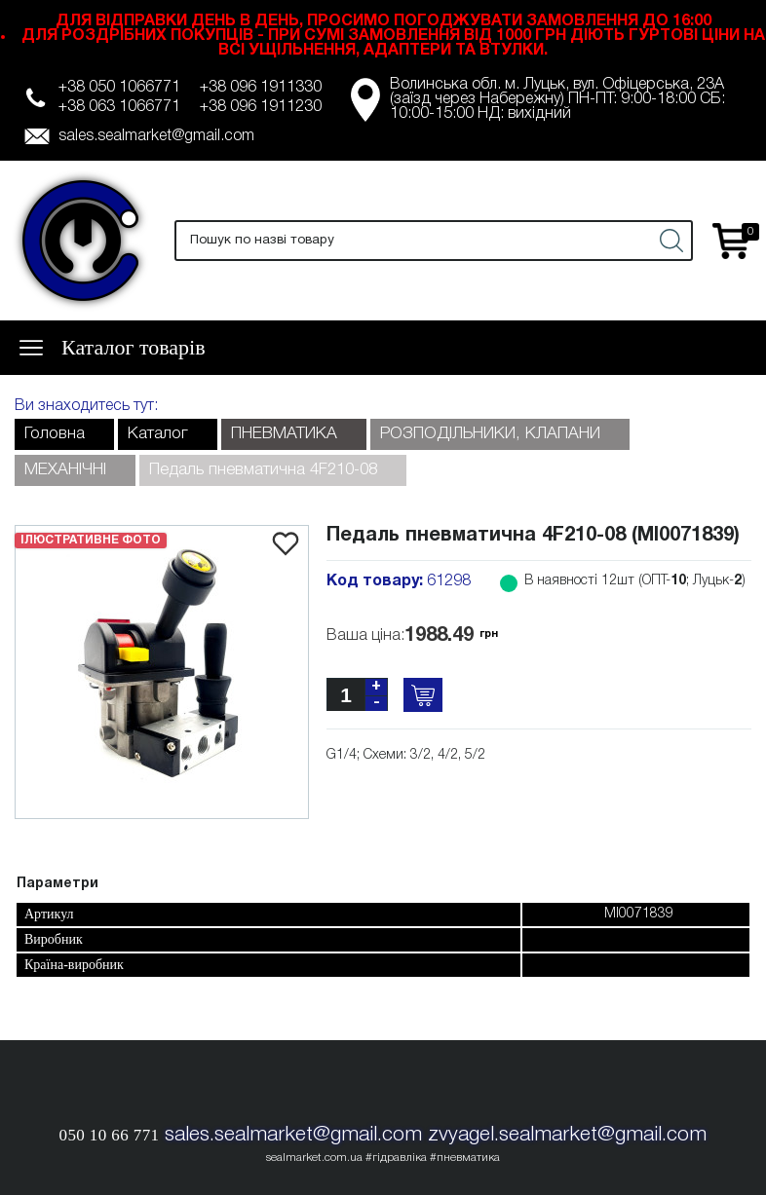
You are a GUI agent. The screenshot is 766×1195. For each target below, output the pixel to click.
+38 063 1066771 (119, 107)
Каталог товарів (133, 347)
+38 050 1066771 (119, 87)
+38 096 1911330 (261, 87)
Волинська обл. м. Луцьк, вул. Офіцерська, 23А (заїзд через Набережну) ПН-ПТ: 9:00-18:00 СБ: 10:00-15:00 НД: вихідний (557, 99)
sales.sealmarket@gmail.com (156, 136)
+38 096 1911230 (261, 107)
